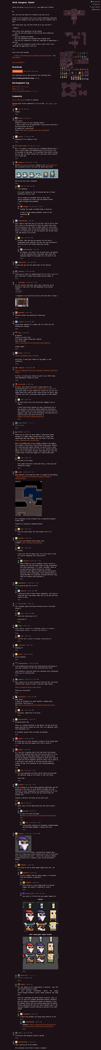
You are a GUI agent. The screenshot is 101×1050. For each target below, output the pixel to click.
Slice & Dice (16, 86)
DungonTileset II (30, 7)
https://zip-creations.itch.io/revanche (41, 389)
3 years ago (27, 538)
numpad (23, 984)
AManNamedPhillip (22, 663)
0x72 (22, 186)
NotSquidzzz (26, 1014)
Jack (19, 109)
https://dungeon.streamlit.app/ (32, 542)
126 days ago (25, 109)
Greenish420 (21, 645)
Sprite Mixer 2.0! (51, 165)
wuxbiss (20, 118)
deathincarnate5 (22, 220)
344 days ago (28, 186)
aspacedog (21, 312)
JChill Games (21, 282)
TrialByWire (21, 367)
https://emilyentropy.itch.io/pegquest (36, 130)
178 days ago (27, 136)
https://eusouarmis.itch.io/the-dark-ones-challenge (32, 343)
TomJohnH (21, 538)
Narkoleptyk (16, 57)
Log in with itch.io (18, 100)
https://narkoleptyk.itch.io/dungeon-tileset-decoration (33, 55)
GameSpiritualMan (23, 719)
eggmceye (21, 679)
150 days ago (27, 118)
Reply (16, 114)
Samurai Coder (30, 893)
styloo (19, 1032)
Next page (49, 103)
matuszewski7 (22, 696)
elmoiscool (23, 590)
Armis (19, 332)
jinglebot (20, 738)
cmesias (20, 431)
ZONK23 (20, 625)
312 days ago (31, 145)
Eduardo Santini (22, 145)
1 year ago (31, 220)
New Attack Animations (27, 165)
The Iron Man (22, 603)
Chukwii (20, 654)
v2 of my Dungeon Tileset (21, 91)
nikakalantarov (22, 583)
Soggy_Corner (22, 262)
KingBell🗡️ (21, 162)
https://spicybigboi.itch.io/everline (27, 355)
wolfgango (21, 271)
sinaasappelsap (30, 1021)
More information (18, 62)
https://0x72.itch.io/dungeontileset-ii (30, 416)
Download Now (17, 71)
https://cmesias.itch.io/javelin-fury (27, 440)
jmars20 (20, 749)
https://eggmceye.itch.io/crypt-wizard (28, 687)
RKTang (20, 353)
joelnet (20, 472)
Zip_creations (21, 384)
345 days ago (28, 162)
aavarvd (20, 136)
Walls (14, 89)
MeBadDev (23, 864)
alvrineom (20, 784)
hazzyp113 (21, 833)
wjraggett (20, 321)
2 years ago (28, 271)
